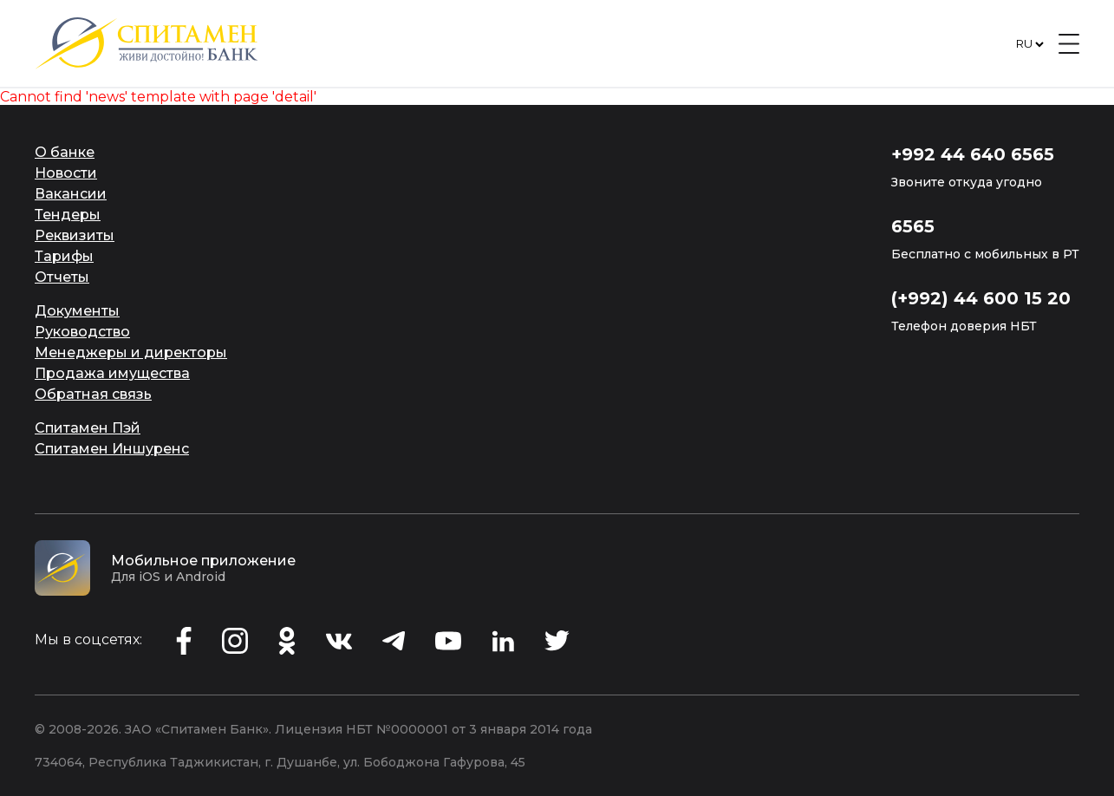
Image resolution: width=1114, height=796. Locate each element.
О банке (64, 152)
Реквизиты (74, 235)
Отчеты (62, 277)
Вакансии (71, 194)
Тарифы (64, 256)
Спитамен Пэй (87, 428)
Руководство (82, 331)
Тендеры (68, 214)
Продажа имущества (112, 373)
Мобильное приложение (203, 560)
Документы (77, 311)
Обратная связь (93, 394)
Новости (66, 173)
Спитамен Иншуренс (112, 448)
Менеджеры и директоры (131, 352)
